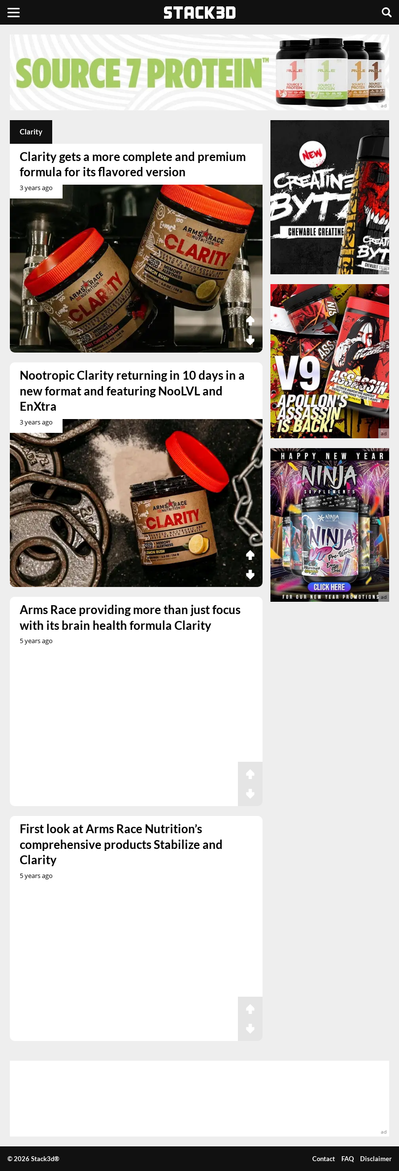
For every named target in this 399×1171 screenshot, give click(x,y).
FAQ (347, 1159)
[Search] (387, 12)
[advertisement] (199, 72)
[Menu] (13, 12)
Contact (323, 1159)
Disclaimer (376, 1159)
